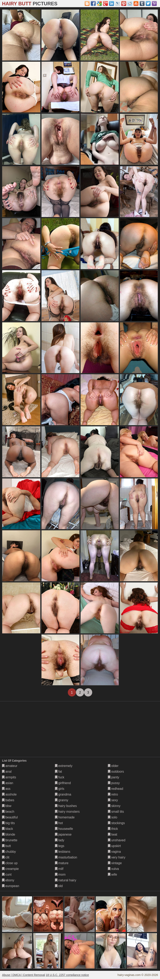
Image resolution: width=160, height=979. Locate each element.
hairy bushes (66, 806)
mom (60, 874)
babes (8, 800)
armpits (9, 777)
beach (8, 811)
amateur (9, 766)
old (59, 886)
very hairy (116, 857)
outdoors (116, 771)
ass (6, 788)
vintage (115, 863)
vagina (114, 851)
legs (59, 846)
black (7, 828)
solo (112, 817)
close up (10, 863)
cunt (7, 874)
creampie (10, 869)
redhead (115, 788)
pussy (114, 783)
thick (113, 828)
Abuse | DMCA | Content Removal (23, 975)
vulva (113, 869)
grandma (63, 794)
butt (6, 846)
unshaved (116, 840)
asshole (9, 794)
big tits (8, 823)
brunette (9, 840)
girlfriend (63, 783)
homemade (65, 817)
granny (61, 800)
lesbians (62, 851)
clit (5, 857)
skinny (114, 806)
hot (59, 823)
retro (113, 794)
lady (59, 840)
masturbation (66, 857)
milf (59, 869)
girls (59, 788)
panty (113, 777)
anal (7, 771)
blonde (8, 834)
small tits (116, 811)
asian (7, 783)
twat (112, 834)
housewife (64, 828)
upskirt (114, 846)
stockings (116, 823)
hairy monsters (67, 811)
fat (58, 771)
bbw (6, 806)
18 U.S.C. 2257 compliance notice (67, 975)
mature (61, 863)
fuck (59, 777)
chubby (9, 851)
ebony (8, 880)
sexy (113, 800)
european (10, 886)
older (113, 766)
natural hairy (65, 880)
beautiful (10, 817)
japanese (63, 834)
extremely (63, 766)
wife (112, 874)
